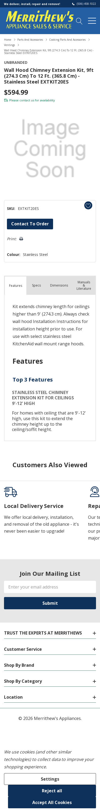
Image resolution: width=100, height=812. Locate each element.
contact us (26, 100)
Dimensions (59, 285)
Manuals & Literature (84, 285)
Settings (50, 779)
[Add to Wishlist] (88, 205)
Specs (36, 285)
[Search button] (79, 20)
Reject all (52, 791)
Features (15, 285)
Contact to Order (30, 224)
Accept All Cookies (52, 802)
